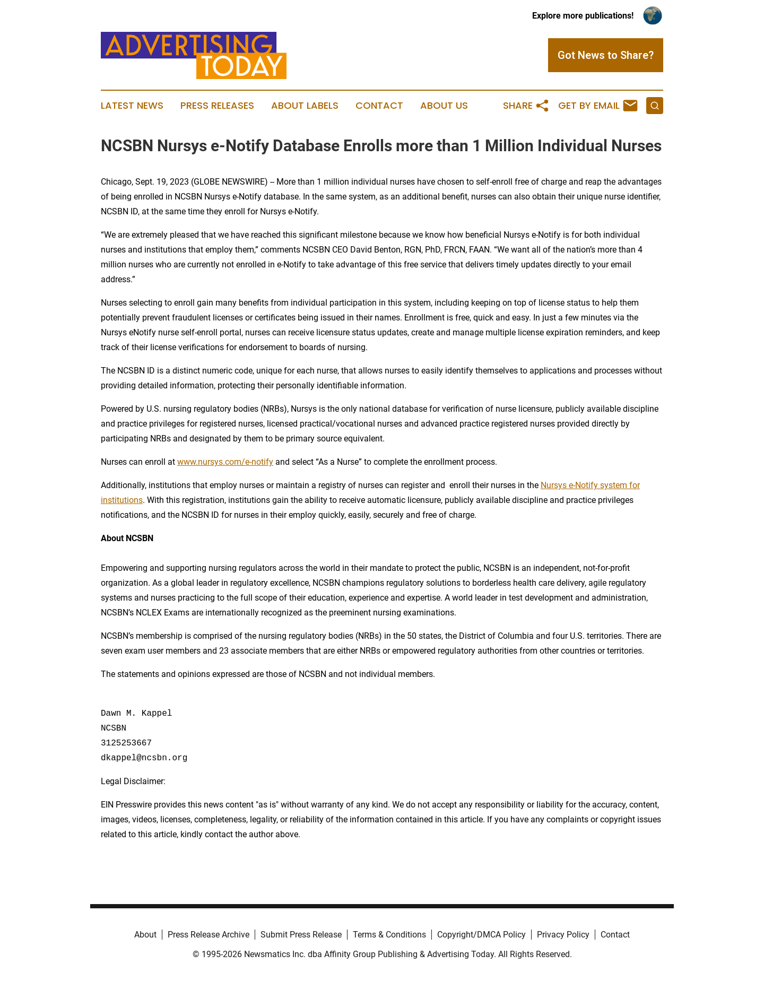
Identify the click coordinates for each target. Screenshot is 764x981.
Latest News (132, 105)
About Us (444, 105)
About (145, 935)
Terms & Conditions (389, 935)
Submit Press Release (301, 935)
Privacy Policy (563, 935)
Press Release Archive (208, 935)
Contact (379, 105)
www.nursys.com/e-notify (225, 462)
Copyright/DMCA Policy (481, 935)
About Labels (304, 105)
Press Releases (217, 105)
